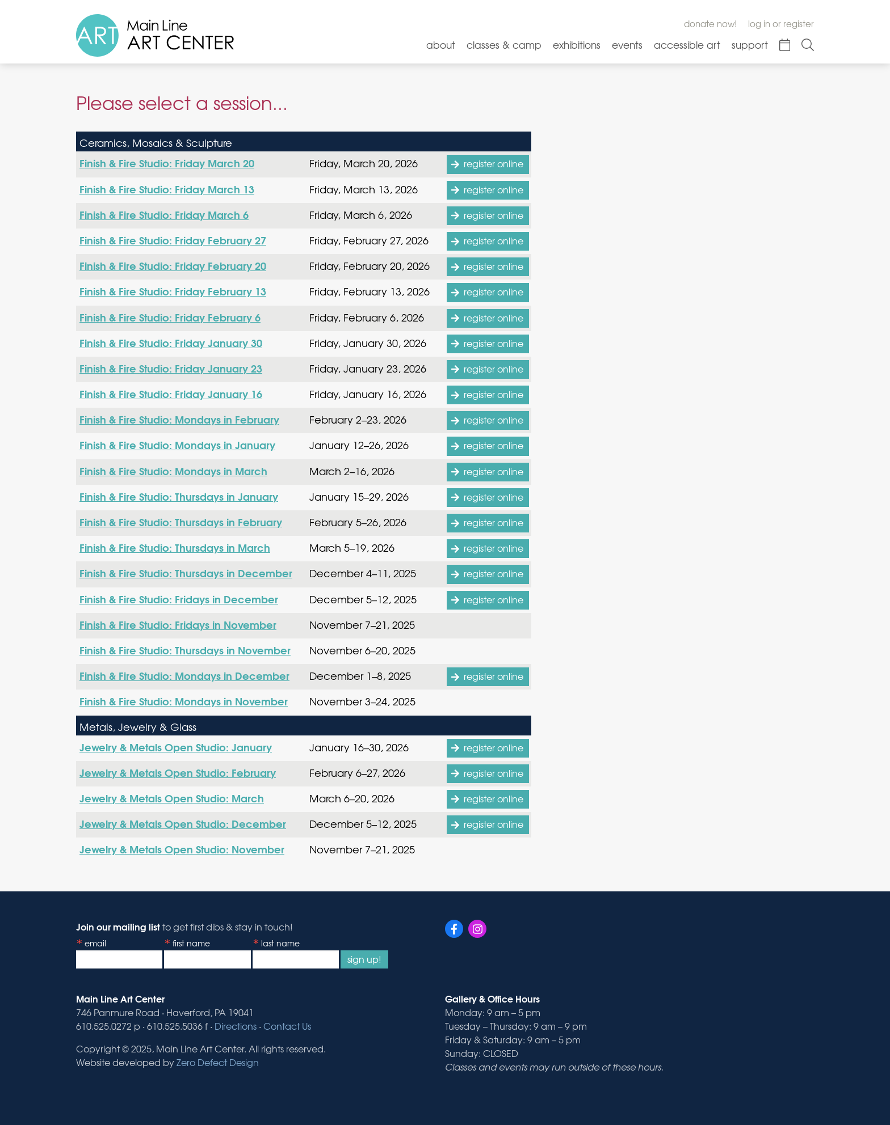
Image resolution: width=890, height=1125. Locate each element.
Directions (236, 1026)
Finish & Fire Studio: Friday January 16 (170, 393)
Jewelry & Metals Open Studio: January (175, 747)
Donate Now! (710, 24)
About (440, 44)
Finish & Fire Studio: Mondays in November (183, 701)
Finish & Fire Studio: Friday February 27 (172, 240)
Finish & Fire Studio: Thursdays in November (185, 650)
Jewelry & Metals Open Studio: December (182, 823)
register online (493, 163)
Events (627, 44)
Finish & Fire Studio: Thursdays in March (174, 547)
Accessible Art (687, 44)
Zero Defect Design (218, 1062)
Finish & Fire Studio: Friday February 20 (172, 265)
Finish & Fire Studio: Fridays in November (177, 624)
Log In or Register (781, 24)
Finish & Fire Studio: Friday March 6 (164, 214)
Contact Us (287, 1026)
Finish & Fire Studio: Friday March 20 (166, 163)
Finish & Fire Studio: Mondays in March (173, 471)
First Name (191, 943)
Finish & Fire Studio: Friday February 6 (170, 317)
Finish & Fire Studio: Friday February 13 (172, 291)
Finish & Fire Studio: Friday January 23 (170, 368)
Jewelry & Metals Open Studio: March (171, 798)
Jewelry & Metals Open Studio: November (181, 849)
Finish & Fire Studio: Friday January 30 (170, 342)
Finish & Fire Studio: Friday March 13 (166, 189)
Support (750, 44)
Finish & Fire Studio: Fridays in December (178, 599)
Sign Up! (364, 959)
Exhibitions (577, 44)
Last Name (280, 943)
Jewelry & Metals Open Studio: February (177, 772)
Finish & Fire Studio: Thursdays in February (180, 522)
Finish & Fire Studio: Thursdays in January (178, 496)
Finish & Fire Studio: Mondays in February (179, 419)
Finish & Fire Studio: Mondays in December (184, 675)
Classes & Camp (504, 44)
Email (95, 943)
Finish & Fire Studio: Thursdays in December (185, 573)
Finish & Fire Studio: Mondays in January (177, 444)
